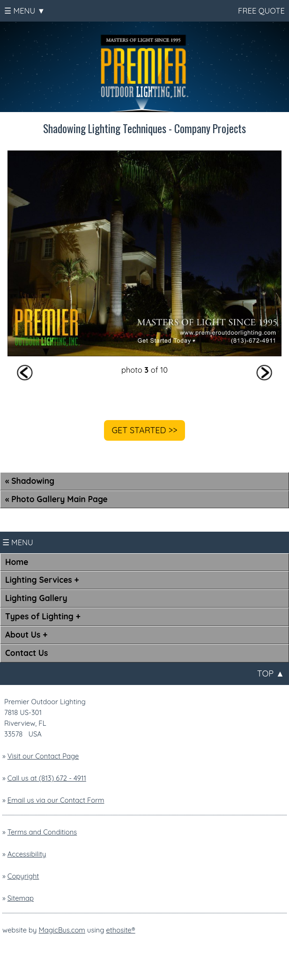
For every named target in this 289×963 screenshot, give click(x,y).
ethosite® (120, 929)
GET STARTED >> (144, 430)
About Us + (26, 634)
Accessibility (26, 854)
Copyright (23, 876)
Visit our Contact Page (43, 756)
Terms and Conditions (42, 832)
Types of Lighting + (43, 616)
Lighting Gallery (36, 598)
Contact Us (26, 653)
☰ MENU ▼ (24, 10)
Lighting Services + (42, 580)
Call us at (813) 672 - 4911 (46, 778)
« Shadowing (29, 481)
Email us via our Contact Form (55, 800)
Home (16, 562)
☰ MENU (17, 542)
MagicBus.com (62, 929)
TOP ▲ (270, 673)
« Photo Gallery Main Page (56, 499)
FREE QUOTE (260, 10)
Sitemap (20, 898)
